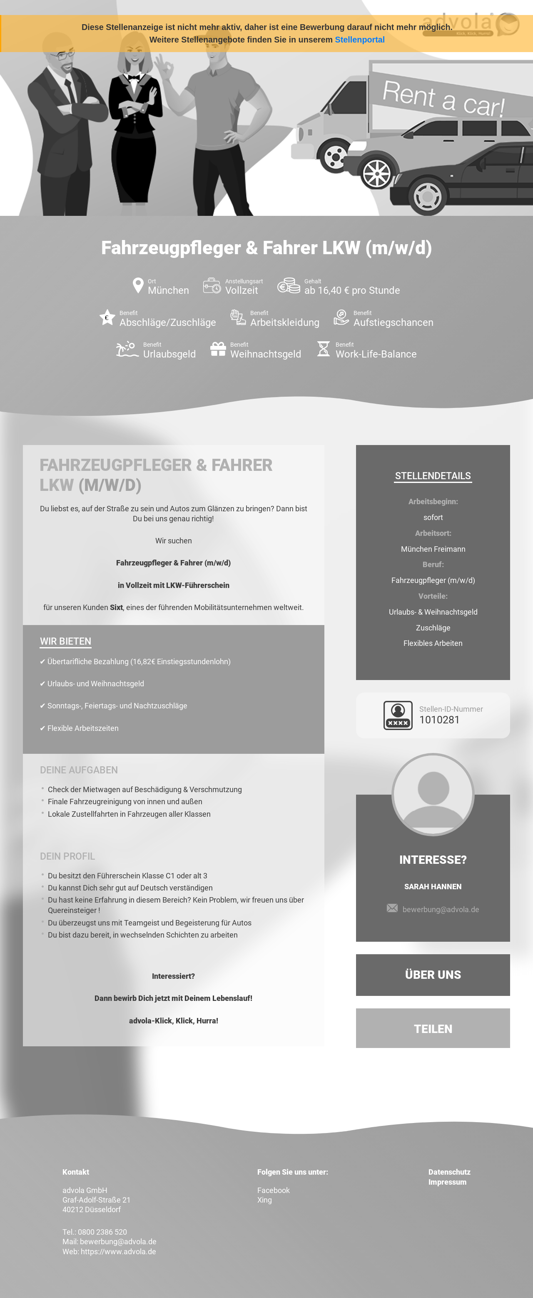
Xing (264, 1199)
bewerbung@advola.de (441, 909)
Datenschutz (449, 1172)
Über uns (433, 975)
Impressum (447, 1182)
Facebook (273, 1190)
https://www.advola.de (118, 1251)
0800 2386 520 (102, 1232)
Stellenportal (360, 39)
